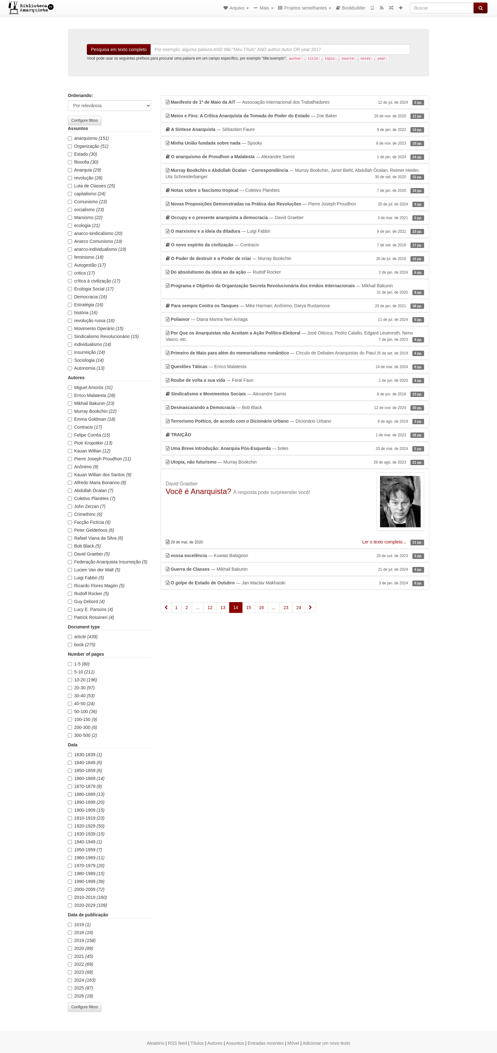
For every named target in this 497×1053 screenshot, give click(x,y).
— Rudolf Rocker (295, 272)
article (83, 636)
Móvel (293, 1043)
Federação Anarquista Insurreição (107, 561)
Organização (88, 146)
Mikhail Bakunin (91, 403)
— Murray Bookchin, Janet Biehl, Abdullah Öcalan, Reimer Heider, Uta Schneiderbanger (295, 174)
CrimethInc (85, 514)
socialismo (86, 209)
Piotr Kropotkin (90, 442)
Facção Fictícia (89, 522)
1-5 (79, 663)
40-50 (81, 703)
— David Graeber (295, 217)
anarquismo (88, 138)
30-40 (81, 695)
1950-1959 (85, 849)
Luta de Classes (91, 185)
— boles (295, 448)
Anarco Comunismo (95, 241)
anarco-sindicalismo (95, 233)
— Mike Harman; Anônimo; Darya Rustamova (295, 305)
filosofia (83, 162)
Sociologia (86, 360)
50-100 (82, 711)
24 (298, 607)
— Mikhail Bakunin (295, 289)
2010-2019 (87, 897)
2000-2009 (86, 889)
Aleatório (155, 1043)
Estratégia (85, 304)
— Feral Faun (295, 380)
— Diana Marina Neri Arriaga (295, 319)
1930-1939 (86, 833)
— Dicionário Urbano (295, 421)
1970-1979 (86, 865)
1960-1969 (86, 857)
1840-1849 (85, 762)
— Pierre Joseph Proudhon (295, 204)
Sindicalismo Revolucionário (103, 336)
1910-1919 (86, 818)
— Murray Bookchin (295, 258)
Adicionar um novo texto (326, 1043)
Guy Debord (86, 601)
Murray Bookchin (92, 411)
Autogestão (87, 265)
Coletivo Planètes (91, 498)
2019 (82, 940)
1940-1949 (85, 841)
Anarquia (84, 169)
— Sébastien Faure (295, 129)
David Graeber (89, 553)
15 (248, 607)
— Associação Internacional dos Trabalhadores (295, 102)
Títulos (197, 1043)
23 (285, 607)
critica (81, 273)
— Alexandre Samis (295, 156)
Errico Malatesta (91, 395)
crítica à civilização (94, 280)
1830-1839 (85, 754)
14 (235, 607)
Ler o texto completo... (384, 541)
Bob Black (84, 546)
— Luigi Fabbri (295, 231)
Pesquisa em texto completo (119, 49)
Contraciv (85, 427)
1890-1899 (86, 802)
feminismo (86, 257)
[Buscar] (442, 8)
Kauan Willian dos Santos (100, 474)
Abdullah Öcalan (90, 490)
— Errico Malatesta (295, 366)
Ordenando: (80, 95)
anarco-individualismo (97, 249)
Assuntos (235, 1043)
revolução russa (91, 320)
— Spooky (295, 143)
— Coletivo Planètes (295, 190)
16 (261, 607)
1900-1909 (86, 810)
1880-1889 (86, 794)
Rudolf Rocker (88, 593)
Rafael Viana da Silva (95, 538)
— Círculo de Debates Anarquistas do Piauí (295, 353)
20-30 (81, 687)
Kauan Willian (89, 450)
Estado (82, 154)
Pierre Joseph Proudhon (99, 458)
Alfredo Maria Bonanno (97, 482)
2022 (80, 964)
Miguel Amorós (90, 387)
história (83, 312)
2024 (82, 980)
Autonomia (86, 368)
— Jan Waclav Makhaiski (295, 583)
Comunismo (87, 201)
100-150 (82, 719)
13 (222, 607)
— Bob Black (295, 407)
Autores (215, 1043)
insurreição (86, 352)
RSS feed (177, 1043)
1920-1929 (86, 826)
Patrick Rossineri (91, 617)
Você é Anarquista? (198, 491)
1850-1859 (85, 770)
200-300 (82, 727)
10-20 (82, 679)
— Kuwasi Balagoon (295, 555)
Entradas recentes (266, 1043)
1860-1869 (86, 778)
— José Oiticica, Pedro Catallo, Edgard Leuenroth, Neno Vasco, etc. (295, 336)
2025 (80, 988)
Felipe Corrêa (89, 435)
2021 (80, 956)
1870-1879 (85, 786)
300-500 (82, 735)
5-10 (81, 671)
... (198, 607)
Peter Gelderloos (91, 530)
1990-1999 (86, 881)
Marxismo (85, 217)
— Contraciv (295, 245)
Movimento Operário (96, 328)
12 (210, 607)
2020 (80, 948)
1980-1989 (86, 873)
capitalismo (87, 193)
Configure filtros (84, 120)
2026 (80, 995)
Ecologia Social (91, 288)
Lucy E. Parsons (90, 609)
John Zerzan (87, 506)
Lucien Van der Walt (94, 569)
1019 (79, 924)
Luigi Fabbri (86, 577)
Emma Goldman (91, 419)
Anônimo (83, 466)
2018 (80, 932)
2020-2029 (87, 905)
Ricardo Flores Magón (96, 585)
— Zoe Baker (295, 116)
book (81, 644)
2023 (80, 972)
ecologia (84, 225)
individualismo (89, 344)
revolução (85, 177)
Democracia (87, 296)
